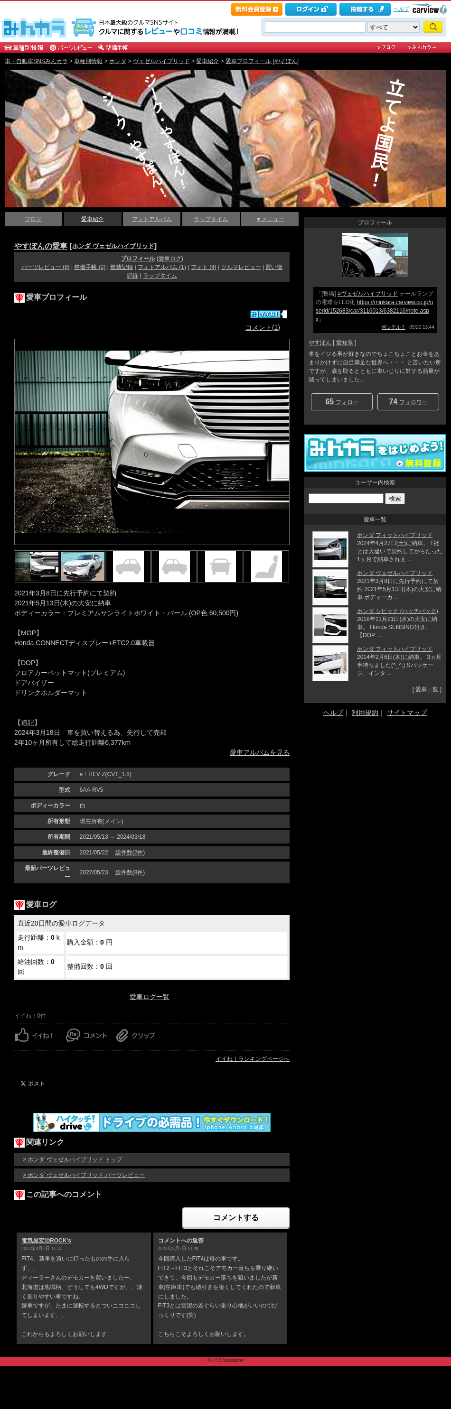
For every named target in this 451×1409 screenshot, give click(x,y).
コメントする (236, 1218)
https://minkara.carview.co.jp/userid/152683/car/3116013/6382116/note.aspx (374, 311)
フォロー (341, 402)
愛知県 (344, 342)
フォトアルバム (152, 219)
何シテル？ (393, 327)
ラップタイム (211, 219)
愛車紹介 (207, 61)
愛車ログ (170, 258)
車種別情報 (88, 61)
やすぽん (320, 342)
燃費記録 (121, 267)
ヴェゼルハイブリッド (161, 61)
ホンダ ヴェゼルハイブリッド (113, 246)
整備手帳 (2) (89, 267)
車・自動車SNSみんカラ (36, 61)
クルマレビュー (241, 267)
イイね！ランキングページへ (253, 1059)
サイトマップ (407, 712)
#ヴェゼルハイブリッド (368, 293)
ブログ (33, 219)
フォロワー (408, 402)
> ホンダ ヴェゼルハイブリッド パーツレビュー (84, 1175)
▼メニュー (270, 219)
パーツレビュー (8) (45, 267)
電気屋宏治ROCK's (46, 1240)
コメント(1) (262, 327)
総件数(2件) (130, 852)
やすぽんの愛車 (40, 245)
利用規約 (365, 712)
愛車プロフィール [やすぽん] (262, 61)
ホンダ (117, 61)
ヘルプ (401, 9)
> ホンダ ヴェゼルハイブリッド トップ (72, 1159)
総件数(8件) (130, 872)
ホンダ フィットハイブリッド (394, 535)
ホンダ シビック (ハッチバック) (397, 611)
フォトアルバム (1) (162, 267)
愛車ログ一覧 (149, 997)
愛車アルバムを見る (260, 752)
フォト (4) (203, 267)
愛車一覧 (426, 689)
